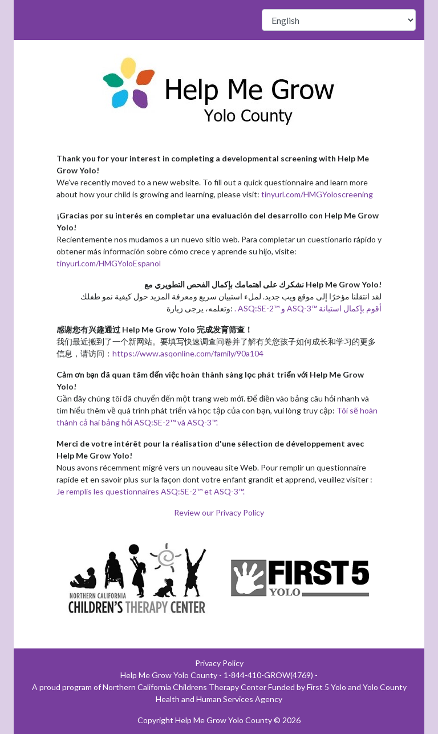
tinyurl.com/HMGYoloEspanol (108, 263)
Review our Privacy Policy (219, 512)
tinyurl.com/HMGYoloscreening (317, 194)
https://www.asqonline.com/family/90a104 (187, 353)
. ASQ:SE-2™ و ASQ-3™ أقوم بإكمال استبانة (308, 308)
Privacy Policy (219, 663)
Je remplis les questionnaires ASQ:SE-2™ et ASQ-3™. (150, 491)
